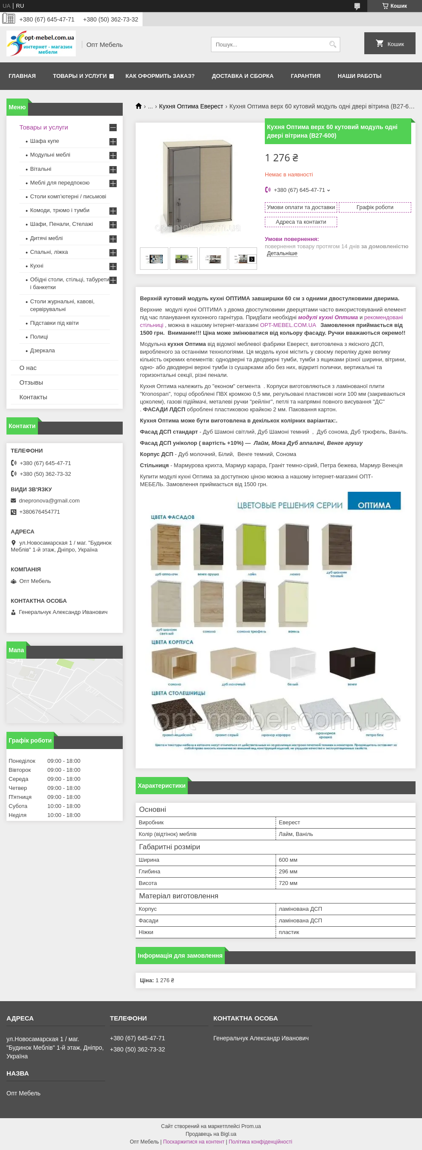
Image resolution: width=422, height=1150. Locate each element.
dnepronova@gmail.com (49, 500)
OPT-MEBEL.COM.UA (288, 325)
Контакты (33, 397)
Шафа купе (44, 141)
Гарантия (305, 76)
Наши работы (360, 76)
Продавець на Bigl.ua (211, 1134)
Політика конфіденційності (260, 1142)
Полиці (39, 336)
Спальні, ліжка (49, 252)
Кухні (36, 265)
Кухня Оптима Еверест (191, 106)
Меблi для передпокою (60, 182)
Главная (22, 76)
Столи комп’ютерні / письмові (68, 196)
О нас (28, 367)
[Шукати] (332, 44)
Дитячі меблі (46, 238)
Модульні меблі (50, 154)
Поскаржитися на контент (193, 1142)
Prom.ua (251, 1126)
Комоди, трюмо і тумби (60, 210)
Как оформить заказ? (160, 76)
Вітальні (40, 169)
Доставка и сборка (242, 76)
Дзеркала (42, 350)
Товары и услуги (80, 76)
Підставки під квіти (54, 323)
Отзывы (31, 382)
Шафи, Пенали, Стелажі (61, 224)
